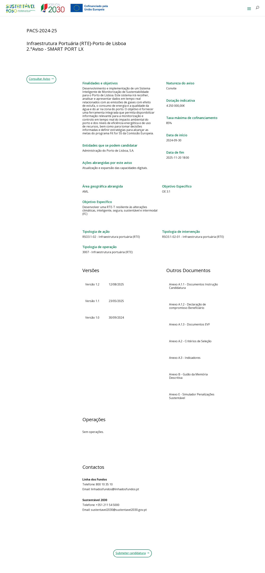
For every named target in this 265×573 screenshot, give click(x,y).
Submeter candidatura (131, 553)
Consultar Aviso (39, 79)
